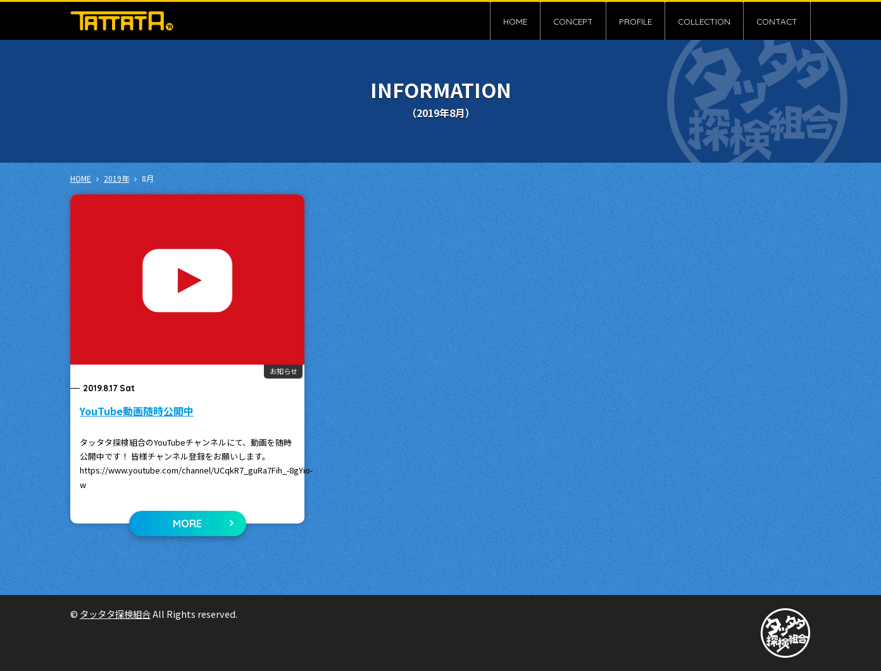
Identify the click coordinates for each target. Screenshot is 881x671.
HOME (515, 21)
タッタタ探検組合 (115, 613)
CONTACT (776, 21)
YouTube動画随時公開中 (137, 410)
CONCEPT (573, 21)
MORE (187, 523)
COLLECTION (704, 21)
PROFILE (635, 21)
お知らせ (283, 371)
